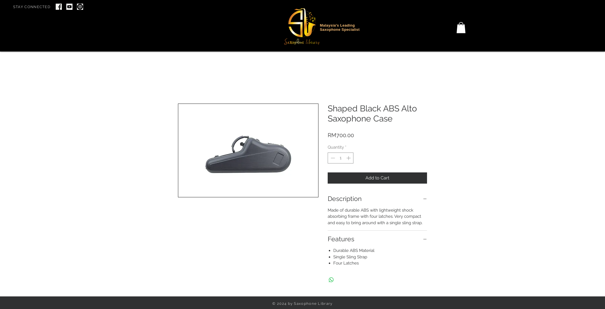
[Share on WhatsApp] (331, 280)
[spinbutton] (340, 158)
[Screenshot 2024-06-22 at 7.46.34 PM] (59, 7)
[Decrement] (332, 158)
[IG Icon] (80, 7)
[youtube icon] (69, 7)
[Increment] (349, 158)
